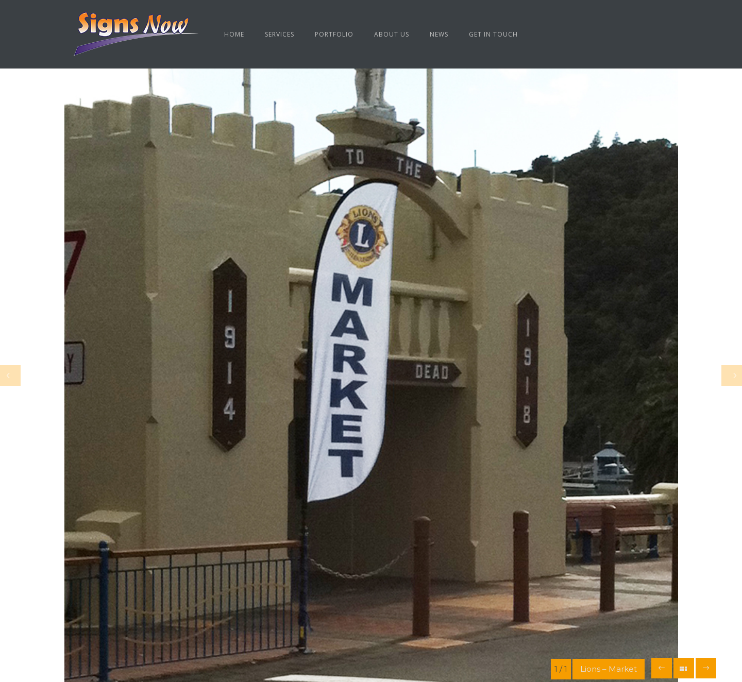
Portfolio (334, 34)
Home (234, 34)
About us (391, 34)
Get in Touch (493, 34)
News (439, 34)
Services (279, 34)
